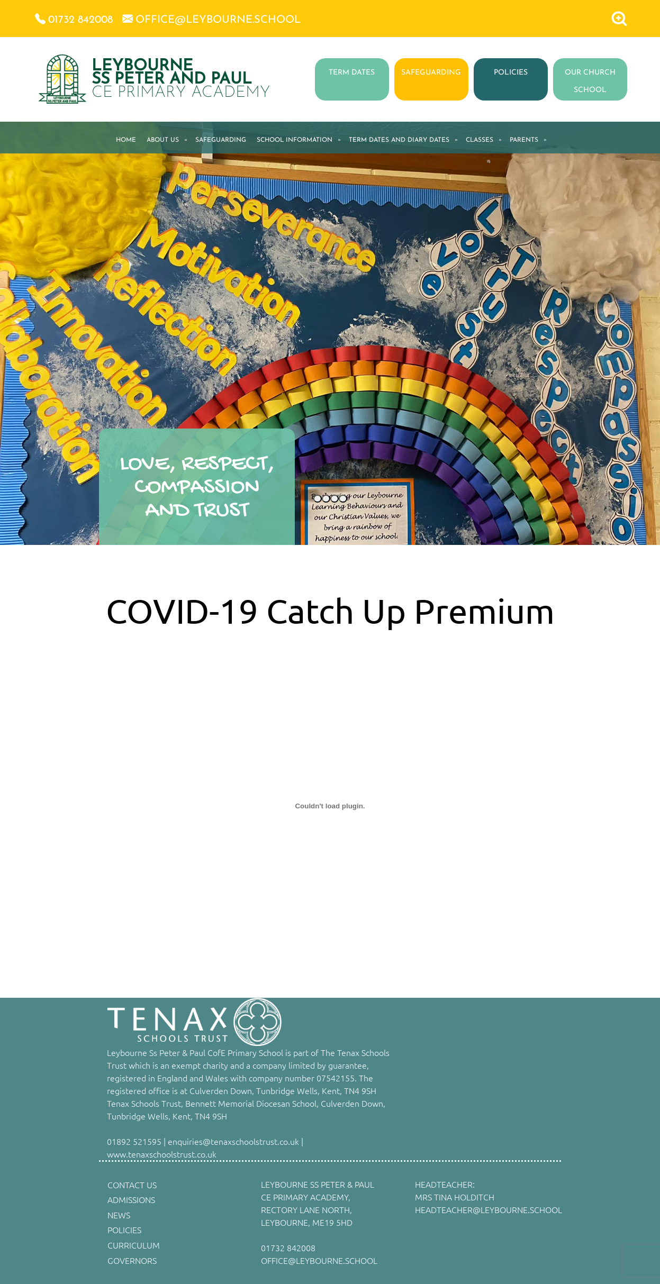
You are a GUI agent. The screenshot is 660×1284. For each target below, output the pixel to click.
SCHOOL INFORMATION (294, 140)
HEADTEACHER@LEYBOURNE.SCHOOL (488, 1209)
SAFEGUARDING (431, 73)
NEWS (118, 1215)
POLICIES (511, 73)
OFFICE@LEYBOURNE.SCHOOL (319, 1260)
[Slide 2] (326, 499)
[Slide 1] (317, 499)
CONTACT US (132, 1184)
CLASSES (479, 140)
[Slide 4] (343, 499)
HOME (126, 140)
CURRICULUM (133, 1245)
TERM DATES (352, 73)
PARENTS (524, 140)
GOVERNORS (132, 1260)
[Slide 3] (334, 499)
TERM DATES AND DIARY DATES (399, 140)
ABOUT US (163, 140)
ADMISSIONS (131, 1199)
